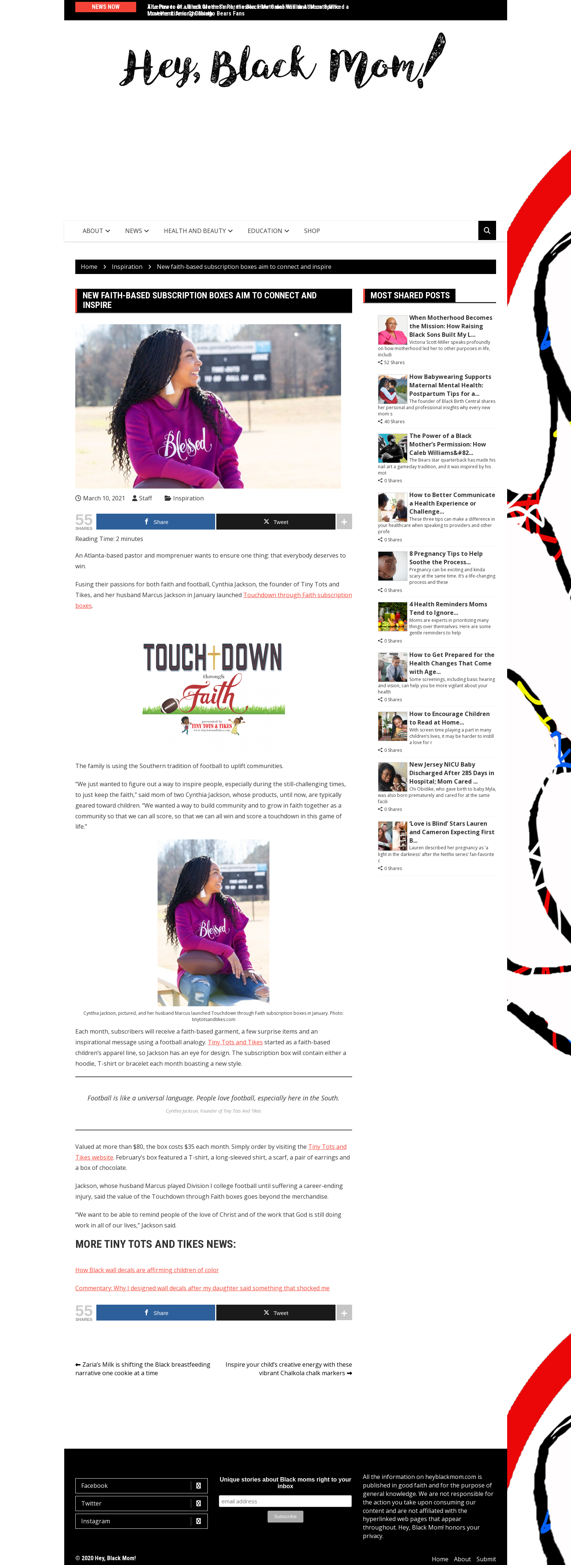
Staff (145, 498)
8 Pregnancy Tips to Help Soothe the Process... (446, 557)
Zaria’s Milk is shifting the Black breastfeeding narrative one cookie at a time (142, 1368)
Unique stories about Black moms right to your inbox (285, 1482)
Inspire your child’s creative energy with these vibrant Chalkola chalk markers (289, 1368)
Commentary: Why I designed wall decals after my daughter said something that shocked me (202, 1288)
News (133, 231)
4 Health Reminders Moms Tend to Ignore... (448, 608)
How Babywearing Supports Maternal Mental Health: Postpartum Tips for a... (450, 385)
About (93, 231)
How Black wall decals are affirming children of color (147, 1270)
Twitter (143, 1503)
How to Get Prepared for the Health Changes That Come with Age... (452, 663)
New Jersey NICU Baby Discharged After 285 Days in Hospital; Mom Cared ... (451, 772)
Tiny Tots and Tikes (235, 1042)
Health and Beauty (195, 231)
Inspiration (188, 498)
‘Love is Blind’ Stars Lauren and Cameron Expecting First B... (452, 832)
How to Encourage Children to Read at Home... (449, 718)
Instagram (143, 1521)
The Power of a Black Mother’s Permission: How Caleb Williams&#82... (447, 444)
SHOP (312, 231)
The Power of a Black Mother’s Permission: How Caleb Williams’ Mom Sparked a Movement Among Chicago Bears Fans (248, 10)
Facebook (143, 1486)
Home (440, 1559)
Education (265, 231)
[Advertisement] (285, 154)
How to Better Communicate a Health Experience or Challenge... (452, 503)
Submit (486, 1559)
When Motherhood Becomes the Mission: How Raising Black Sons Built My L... (450, 326)
